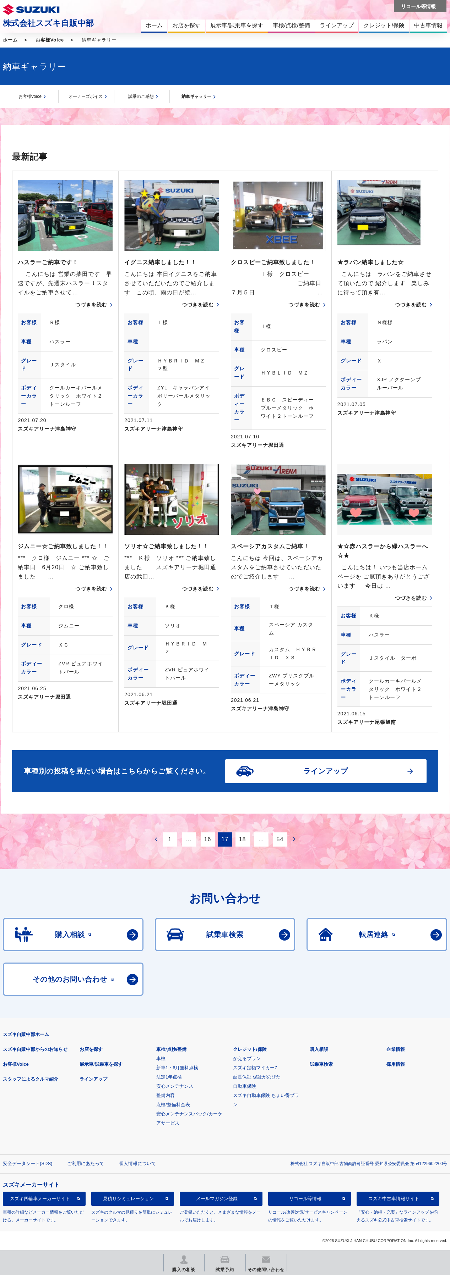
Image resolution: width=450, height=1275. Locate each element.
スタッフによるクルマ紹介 (30, 1079)
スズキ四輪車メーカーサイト (40, 1198)
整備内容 (165, 1095)
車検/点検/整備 (171, 1049)
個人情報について (137, 1163)
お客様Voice (50, 40)
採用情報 (395, 1064)
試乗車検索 (321, 1064)
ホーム (10, 40)
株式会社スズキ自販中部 (48, 23)
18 (242, 839)
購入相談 (319, 1049)
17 (225, 839)
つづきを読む (91, 304)
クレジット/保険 (250, 1049)
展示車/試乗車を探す (101, 1064)
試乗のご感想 (141, 96)
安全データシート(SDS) (27, 1163)
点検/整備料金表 (173, 1104)
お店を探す (91, 1049)
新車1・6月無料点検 (177, 1067)
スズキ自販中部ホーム (26, 1034)
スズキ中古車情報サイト (393, 1198)
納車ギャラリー (196, 96)
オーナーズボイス (86, 96)
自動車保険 (244, 1086)
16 (207, 839)
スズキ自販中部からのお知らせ (35, 1049)
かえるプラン (247, 1058)
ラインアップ (93, 1079)
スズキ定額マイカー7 (255, 1067)
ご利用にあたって (85, 1163)
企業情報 (395, 1049)
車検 (161, 1058)
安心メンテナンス (174, 1086)
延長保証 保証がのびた (257, 1077)
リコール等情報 (305, 1198)
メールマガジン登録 (217, 1198)
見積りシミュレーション (128, 1198)
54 (280, 839)
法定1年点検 (169, 1077)
